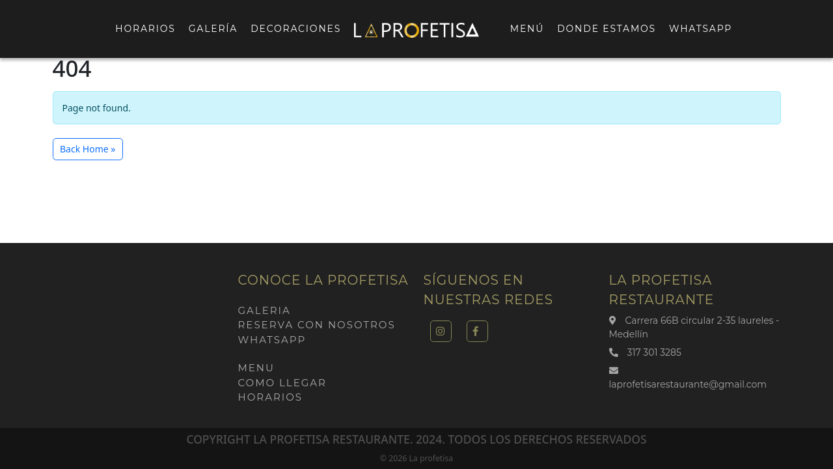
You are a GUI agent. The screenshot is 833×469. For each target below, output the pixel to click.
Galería (213, 29)
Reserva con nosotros (317, 325)
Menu (256, 368)
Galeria (264, 310)
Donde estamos (606, 29)
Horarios (145, 29)
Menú (527, 29)
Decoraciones (296, 29)
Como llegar (282, 383)
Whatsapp (700, 29)
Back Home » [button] (87, 149)
